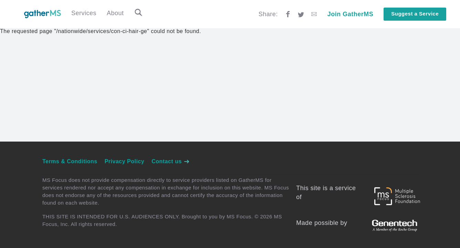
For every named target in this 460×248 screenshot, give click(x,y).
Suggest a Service (415, 14)
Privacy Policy (125, 161)
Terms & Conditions (69, 161)
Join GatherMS (350, 14)
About (115, 13)
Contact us (170, 161)
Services (83, 13)
